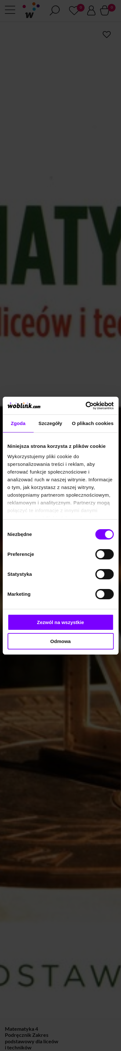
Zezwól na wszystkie (60, 622)
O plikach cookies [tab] (93, 423)
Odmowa (60, 641)
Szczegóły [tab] (50, 423)
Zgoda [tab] (18, 423)
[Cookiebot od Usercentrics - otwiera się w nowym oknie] (86, 406)
